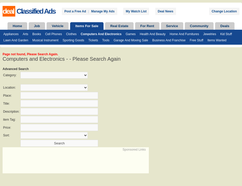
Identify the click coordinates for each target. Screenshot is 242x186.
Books (36, 34)
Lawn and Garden (15, 40)
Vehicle (57, 26)
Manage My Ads (102, 11)
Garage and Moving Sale (131, 40)
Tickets (93, 40)
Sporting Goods (73, 40)
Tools (105, 40)
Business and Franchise (169, 40)
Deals (224, 26)
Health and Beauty (152, 34)
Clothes (71, 34)
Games (131, 34)
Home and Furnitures (184, 34)
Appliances (11, 34)
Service (172, 26)
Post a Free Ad (75, 11)
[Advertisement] (63, 159)
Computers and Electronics (101, 34)
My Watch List (136, 11)
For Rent (147, 26)
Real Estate (119, 26)
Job (37, 26)
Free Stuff (196, 40)
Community (199, 26)
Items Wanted (216, 40)
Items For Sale (86, 26)
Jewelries (209, 34)
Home (17, 26)
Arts (25, 34)
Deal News (165, 11)
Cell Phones (53, 34)
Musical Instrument (45, 40)
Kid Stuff (226, 34)
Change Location (224, 11)
